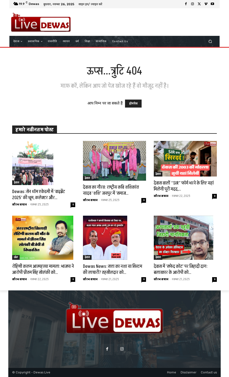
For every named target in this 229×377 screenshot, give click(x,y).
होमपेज (133, 103)
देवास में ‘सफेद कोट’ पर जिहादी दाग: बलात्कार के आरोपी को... (180, 269)
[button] (210, 41)
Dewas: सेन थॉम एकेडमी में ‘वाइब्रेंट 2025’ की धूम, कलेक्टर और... (38, 194)
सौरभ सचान (19, 204)
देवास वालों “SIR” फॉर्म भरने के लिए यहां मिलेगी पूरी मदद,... (184, 186)
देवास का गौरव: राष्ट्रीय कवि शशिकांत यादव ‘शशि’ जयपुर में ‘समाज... (111, 190)
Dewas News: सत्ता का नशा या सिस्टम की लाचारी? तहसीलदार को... (112, 269)
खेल (16, 257)
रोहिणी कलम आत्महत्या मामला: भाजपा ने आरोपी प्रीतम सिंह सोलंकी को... (43, 269)
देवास (16, 183)
